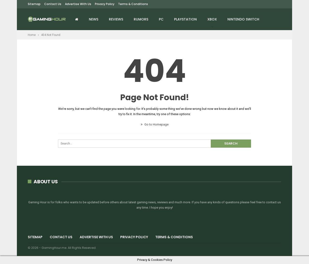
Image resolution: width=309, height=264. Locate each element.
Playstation (185, 19)
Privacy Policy (104, 4)
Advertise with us (78, 4)
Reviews (116, 19)
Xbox (212, 19)
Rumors (141, 19)
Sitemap (34, 4)
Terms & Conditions (133, 4)
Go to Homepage (155, 124)
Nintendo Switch (243, 19)
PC (161, 19)
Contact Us (52, 4)
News (93, 19)
